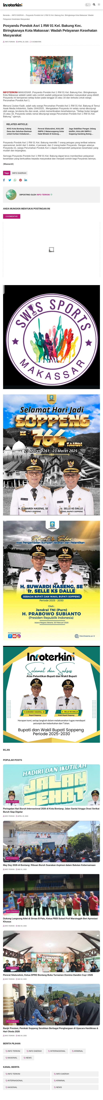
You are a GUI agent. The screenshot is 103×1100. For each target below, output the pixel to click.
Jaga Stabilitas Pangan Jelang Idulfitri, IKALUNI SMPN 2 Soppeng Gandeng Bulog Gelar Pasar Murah (82, 131)
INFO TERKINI (14, 1051)
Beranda (6, 15)
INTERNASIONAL (57, 1051)
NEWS (29, 1058)
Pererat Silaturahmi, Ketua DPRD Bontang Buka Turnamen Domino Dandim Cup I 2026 (48, 975)
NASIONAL (12, 1058)
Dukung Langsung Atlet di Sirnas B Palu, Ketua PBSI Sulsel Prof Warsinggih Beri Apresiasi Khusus (50, 920)
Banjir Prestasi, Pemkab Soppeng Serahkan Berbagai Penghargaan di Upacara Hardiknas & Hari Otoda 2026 (50, 1030)
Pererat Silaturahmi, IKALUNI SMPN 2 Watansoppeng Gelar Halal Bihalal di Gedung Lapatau (51, 131)
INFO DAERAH (18, 15)
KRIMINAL (78, 1051)
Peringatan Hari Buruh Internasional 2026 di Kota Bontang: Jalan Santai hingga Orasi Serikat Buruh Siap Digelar (51, 810)
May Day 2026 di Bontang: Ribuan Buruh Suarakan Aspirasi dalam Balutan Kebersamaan (49, 865)
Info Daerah (12, 801)
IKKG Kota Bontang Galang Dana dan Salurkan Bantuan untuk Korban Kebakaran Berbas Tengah (19, 131)
